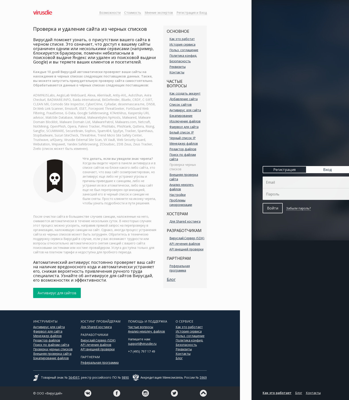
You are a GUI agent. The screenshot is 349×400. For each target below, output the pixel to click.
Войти (261, 208)
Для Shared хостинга (185, 221)
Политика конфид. (183, 55)
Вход (316, 169)
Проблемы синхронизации (180, 202)
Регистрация (273, 169)
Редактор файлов (182, 149)
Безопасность (180, 61)
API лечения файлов (184, 244)
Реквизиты (177, 67)
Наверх (203, 393)
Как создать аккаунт (185, 93)
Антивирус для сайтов (57, 292)
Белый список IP (181, 132)
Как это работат (182, 39)
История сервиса (182, 44)
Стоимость (132, 12)
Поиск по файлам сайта (51, 345)
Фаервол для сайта (184, 127)
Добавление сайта (183, 99)
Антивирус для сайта (185, 110)
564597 (74, 377)
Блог (171, 279)
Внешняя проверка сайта (52, 353)
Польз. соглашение (183, 50)
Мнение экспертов (159, 12)
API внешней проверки (186, 249)
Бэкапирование (181, 116)
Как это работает (189, 327)
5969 (203, 377)
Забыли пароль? (287, 208)
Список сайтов (180, 104)
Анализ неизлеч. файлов (146, 331)
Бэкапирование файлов (51, 358)
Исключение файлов (185, 121)
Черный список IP (182, 138)
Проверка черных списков (53, 349)
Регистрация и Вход (192, 12)
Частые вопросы (140, 327)
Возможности (110, 12)
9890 (125, 377)
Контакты (176, 72)
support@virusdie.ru (142, 343)
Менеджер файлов (183, 143)
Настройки (177, 195)
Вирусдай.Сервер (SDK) (186, 238)
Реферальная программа (179, 268)
